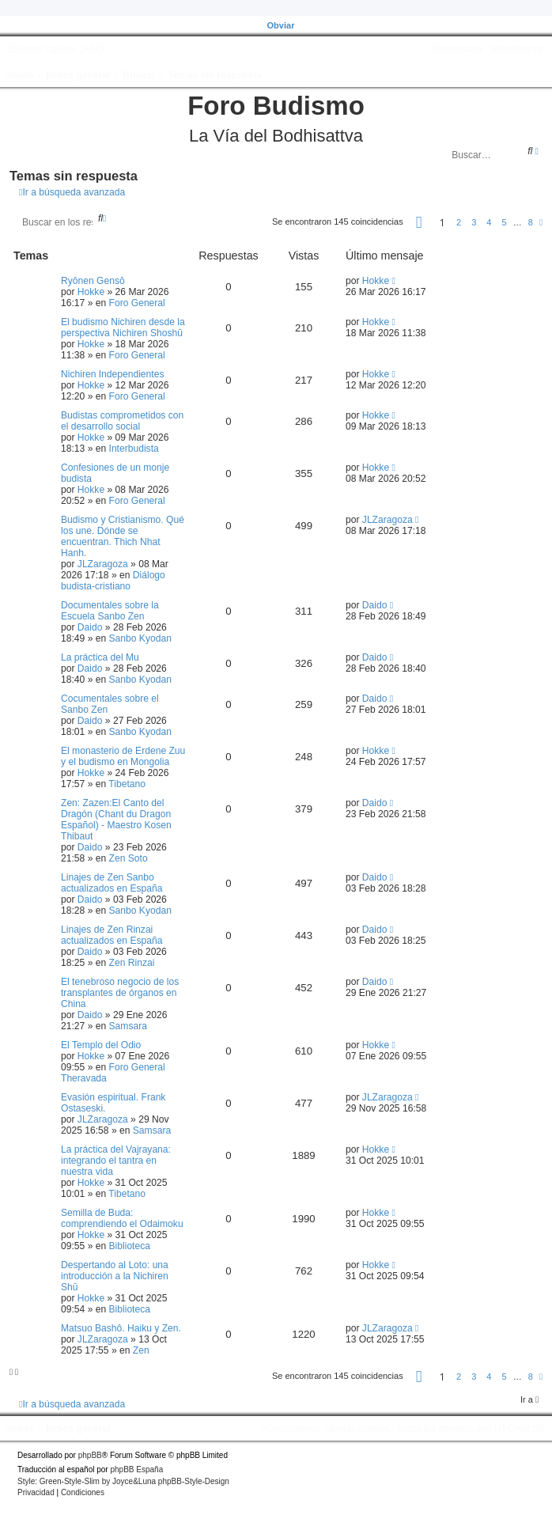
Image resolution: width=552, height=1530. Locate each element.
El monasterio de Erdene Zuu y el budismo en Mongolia (123, 756)
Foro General (137, 303)
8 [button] (530, 222)
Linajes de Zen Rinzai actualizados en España (111, 935)
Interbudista (134, 448)
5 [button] (504, 222)
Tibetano (127, 784)
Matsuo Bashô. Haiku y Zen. (121, 1328)
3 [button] (473, 222)
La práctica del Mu (100, 657)
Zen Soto (128, 858)
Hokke (91, 291)
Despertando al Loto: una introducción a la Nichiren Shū (114, 1276)
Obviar (281, 25)
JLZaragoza (103, 564)
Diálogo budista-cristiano (113, 581)
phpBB (90, 1455)
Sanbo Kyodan (140, 638)
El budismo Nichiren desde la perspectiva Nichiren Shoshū (123, 327)
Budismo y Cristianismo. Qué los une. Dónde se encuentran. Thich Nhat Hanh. (122, 536)
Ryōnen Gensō (93, 280)
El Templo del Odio (101, 1045)
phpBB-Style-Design (193, 1481)
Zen (141, 1350)
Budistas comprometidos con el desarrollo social (122, 421)
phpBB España (136, 1469)
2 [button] (458, 222)
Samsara (128, 1026)
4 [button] (488, 222)
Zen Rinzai (132, 962)
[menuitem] (91, 49)
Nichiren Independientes (112, 374)
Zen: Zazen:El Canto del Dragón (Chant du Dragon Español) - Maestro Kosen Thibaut (116, 819)
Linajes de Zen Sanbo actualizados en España (111, 883)
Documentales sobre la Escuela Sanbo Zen (110, 611)
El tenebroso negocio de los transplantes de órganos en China (120, 992)
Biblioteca (129, 1246)
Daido (90, 627)
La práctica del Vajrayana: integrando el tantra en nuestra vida (116, 1160)
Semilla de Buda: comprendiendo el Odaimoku (122, 1218)
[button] (419, 224)
